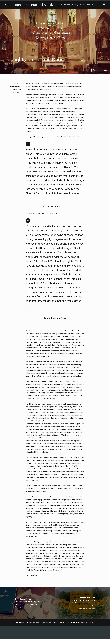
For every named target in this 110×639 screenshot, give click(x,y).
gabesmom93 (15, 87)
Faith (7, 54)
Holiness (34, 588)
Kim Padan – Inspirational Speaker (30, 5)
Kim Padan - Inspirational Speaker (40, 635)
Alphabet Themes (87, 635)
